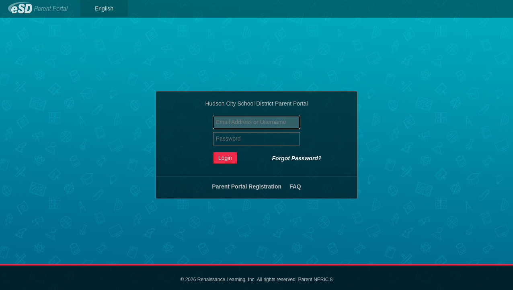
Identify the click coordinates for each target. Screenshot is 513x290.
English (104, 8)
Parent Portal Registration (246, 186)
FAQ (295, 186)
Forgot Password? (297, 158)
